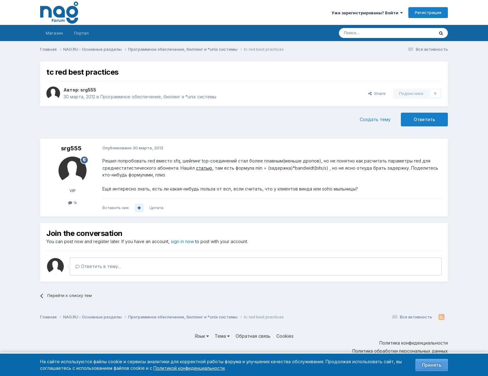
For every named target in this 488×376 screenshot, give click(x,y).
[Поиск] (369, 33)
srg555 (88, 89)
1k (72, 202)
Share (377, 93)
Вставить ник (115, 207)
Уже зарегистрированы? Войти (367, 12)
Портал (81, 33)
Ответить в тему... (98, 266)
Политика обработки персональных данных (400, 351)
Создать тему (375, 119)
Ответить (424, 119)
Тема (222, 336)
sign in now (182, 241)
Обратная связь (253, 336)
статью (204, 168)
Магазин (54, 33)
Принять (431, 365)
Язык (202, 336)
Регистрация (428, 12)
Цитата (156, 207)
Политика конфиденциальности (413, 342)
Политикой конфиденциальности (189, 368)
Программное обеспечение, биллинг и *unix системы (158, 96)
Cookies (284, 336)
